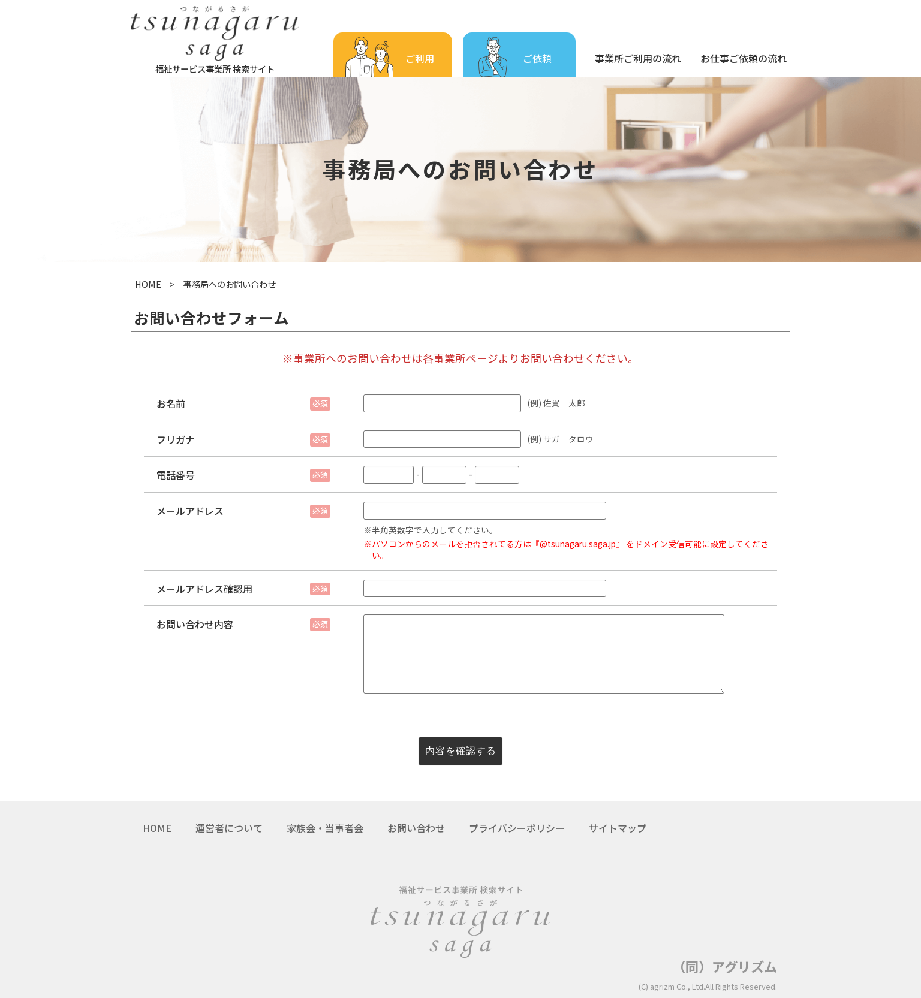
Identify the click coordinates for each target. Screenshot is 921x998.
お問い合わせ (416, 828)
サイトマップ (617, 828)
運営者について (229, 828)
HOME (148, 284)
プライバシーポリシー (517, 828)
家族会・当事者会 (325, 828)
